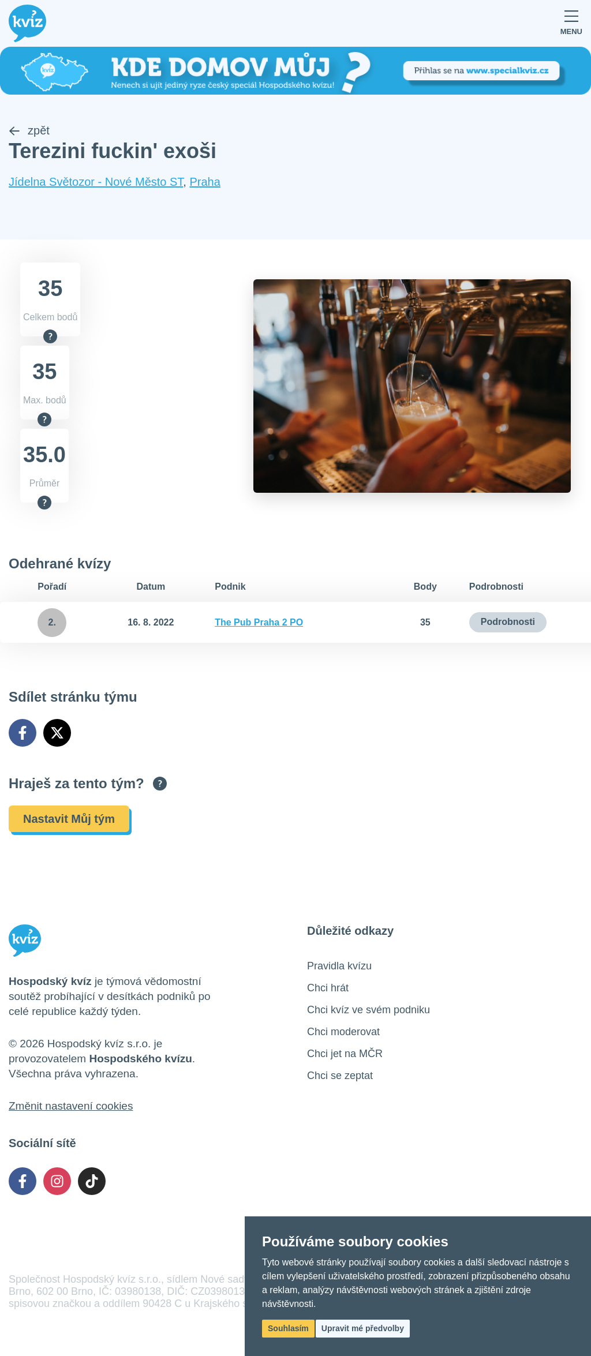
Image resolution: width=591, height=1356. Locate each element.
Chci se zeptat (340, 1075)
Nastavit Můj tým (69, 818)
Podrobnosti (508, 622)
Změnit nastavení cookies (71, 1106)
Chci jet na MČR (345, 1053)
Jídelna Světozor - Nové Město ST (96, 181)
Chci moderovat (343, 1031)
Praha (204, 181)
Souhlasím (288, 1328)
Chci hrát (328, 988)
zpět (29, 130)
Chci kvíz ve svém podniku (368, 1010)
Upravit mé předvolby (362, 1328)
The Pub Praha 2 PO (259, 622)
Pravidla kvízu (339, 966)
